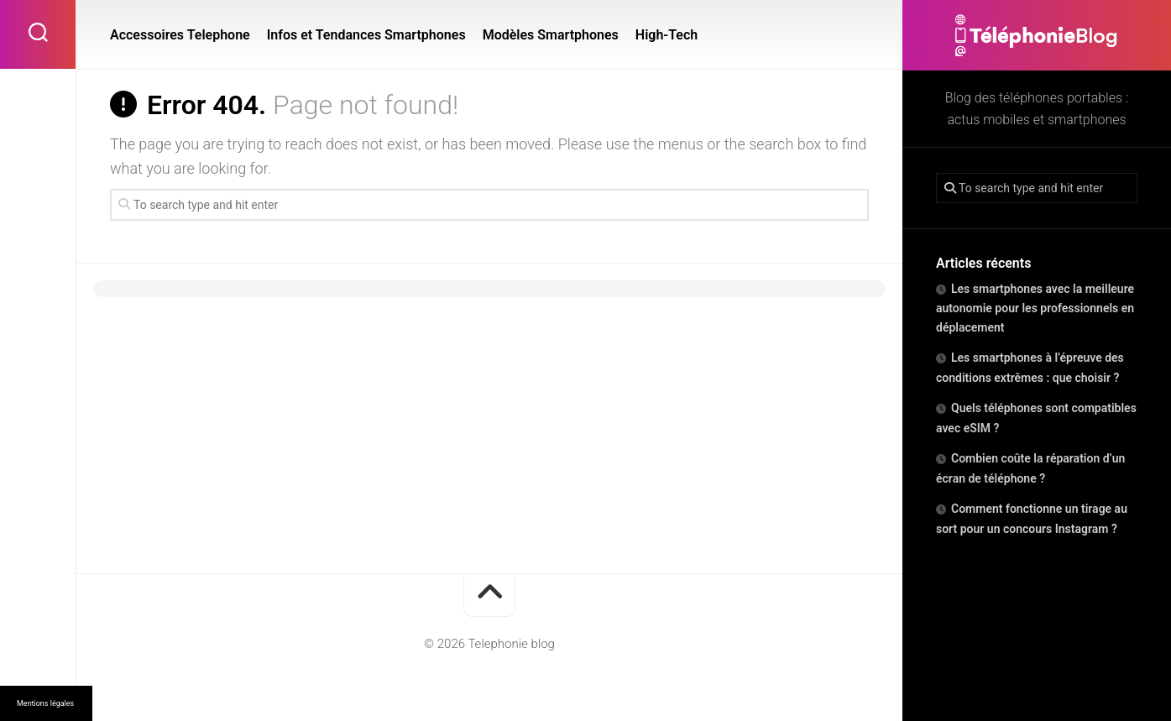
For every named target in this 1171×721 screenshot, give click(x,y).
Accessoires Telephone (180, 35)
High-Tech (666, 35)
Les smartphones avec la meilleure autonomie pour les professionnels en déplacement (1035, 308)
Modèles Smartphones (551, 35)
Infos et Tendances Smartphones (366, 35)
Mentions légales (45, 703)
